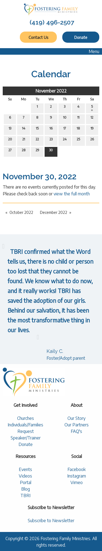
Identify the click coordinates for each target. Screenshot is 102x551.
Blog (25, 489)
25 (78, 140)
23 (51, 140)
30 (51, 151)
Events (25, 469)
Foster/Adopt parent (66, 358)
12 (92, 118)
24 (65, 140)
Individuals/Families (25, 424)
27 (10, 151)
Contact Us (38, 37)
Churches (25, 418)
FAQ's (76, 431)
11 (78, 118)
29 (37, 151)
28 (24, 151)
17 (64, 129)
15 (37, 129)
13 (10, 129)
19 (92, 129)
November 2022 (51, 91)
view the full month (72, 193)
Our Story (76, 418)
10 (64, 118)
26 (92, 140)
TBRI (25, 495)
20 (10, 140)
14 (23, 129)
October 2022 (21, 212)
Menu (91, 51)
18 (78, 129)
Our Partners (76, 424)
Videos (25, 476)
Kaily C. (55, 351)
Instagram (76, 476)
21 (23, 140)
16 (51, 129)
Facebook (76, 469)
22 (37, 140)
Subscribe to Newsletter (51, 520)
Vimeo (76, 482)
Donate (80, 37)
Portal (25, 482)
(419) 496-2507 (52, 22)
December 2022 (53, 212)
